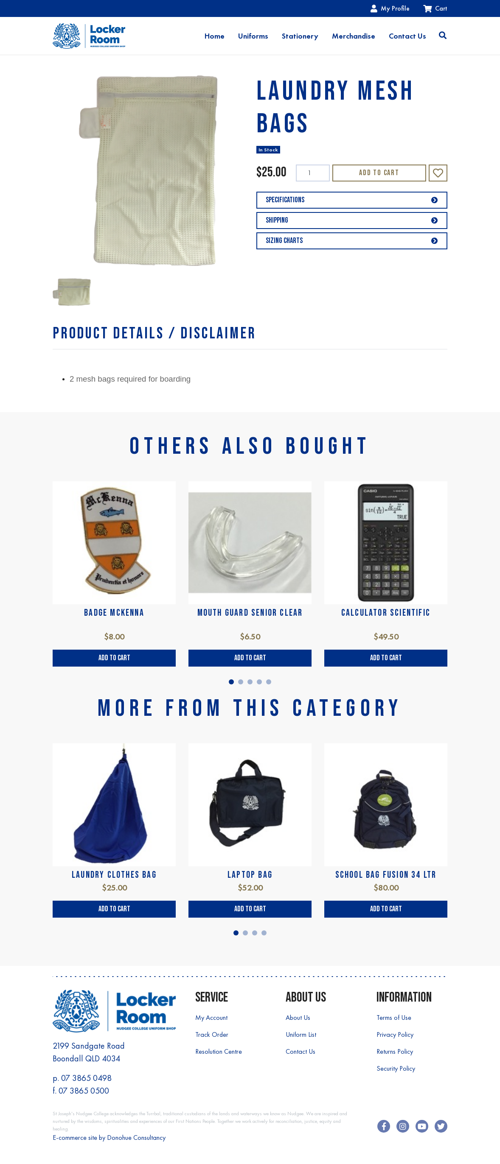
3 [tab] (250, 681)
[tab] (154, 333)
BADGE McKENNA (114, 613)
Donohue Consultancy (136, 1137)
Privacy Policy (394, 1034)
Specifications (352, 199)
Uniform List (301, 1034)
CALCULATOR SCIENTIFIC (385, 613)
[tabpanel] (114, 574)
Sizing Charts (352, 240)
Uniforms (253, 36)
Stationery (300, 36)
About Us (298, 1017)
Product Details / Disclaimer (154, 333)
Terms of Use (393, 1017)
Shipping (352, 220)
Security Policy (395, 1068)
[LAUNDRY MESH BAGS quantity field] (313, 173)
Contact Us (407, 36)
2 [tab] (240, 681)
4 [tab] (259, 681)
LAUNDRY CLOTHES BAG (114, 875)
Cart (435, 8)
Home (215, 36)
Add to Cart (379, 172)
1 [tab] (231, 681)
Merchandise (353, 36)
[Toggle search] (442, 36)
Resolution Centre (218, 1051)
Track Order (211, 1034)
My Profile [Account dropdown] (390, 8)
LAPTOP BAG (250, 875)
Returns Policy (394, 1051)
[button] (438, 173)
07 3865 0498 (86, 1078)
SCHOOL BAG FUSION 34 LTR (386, 875)
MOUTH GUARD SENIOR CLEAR (250, 613)
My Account (211, 1017)
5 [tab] (268, 681)
